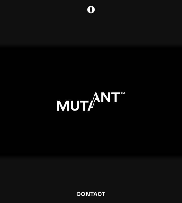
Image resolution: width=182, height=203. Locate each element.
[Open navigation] (132, 34)
